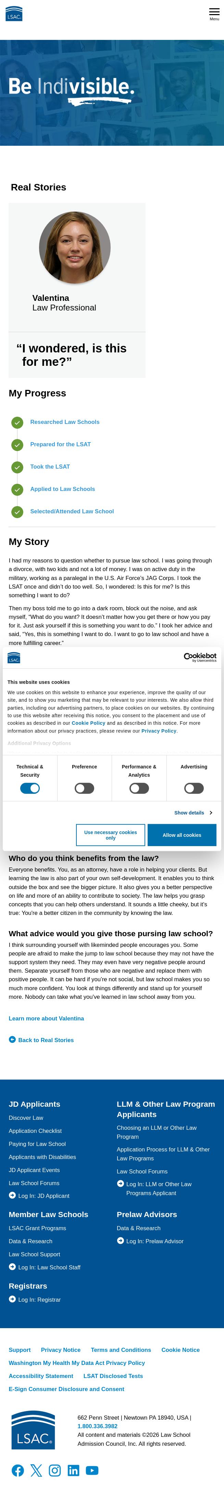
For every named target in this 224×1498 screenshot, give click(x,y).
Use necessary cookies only (110, 835)
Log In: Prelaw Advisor (155, 1241)
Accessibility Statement (41, 1376)
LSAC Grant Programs (37, 1228)
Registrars (28, 1285)
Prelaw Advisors (147, 1214)
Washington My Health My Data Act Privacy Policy (77, 1363)
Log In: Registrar (39, 1300)
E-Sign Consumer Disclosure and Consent (66, 1389)
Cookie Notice (180, 1350)
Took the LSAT (50, 466)
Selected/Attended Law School (72, 511)
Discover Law (26, 1118)
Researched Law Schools (64, 422)
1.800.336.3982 (97, 1426)
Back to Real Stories (46, 1040)
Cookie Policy (88, 723)
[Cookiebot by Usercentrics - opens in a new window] (186, 658)
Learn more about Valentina (46, 1018)
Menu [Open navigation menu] (214, 14)
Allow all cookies (182, 835)
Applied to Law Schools (62, 489)
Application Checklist (35, 1131)
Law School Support (34, 1254)
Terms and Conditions (121, 1350)
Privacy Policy (158, 731)
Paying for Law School (37, 1144)
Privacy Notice (61, 1350)
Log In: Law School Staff (49, 1267)
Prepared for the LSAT (60, 444)
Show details (189, 813)
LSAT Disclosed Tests (113, 1376)
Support (19, 1350)
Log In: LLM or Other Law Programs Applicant (158, 1188)
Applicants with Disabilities (42, 1157)
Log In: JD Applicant (43, 1196)
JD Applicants (34, 1104)
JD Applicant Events (34, 1170)
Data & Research (30, 1241)
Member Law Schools (48, 1214)
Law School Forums (34, 1183)
